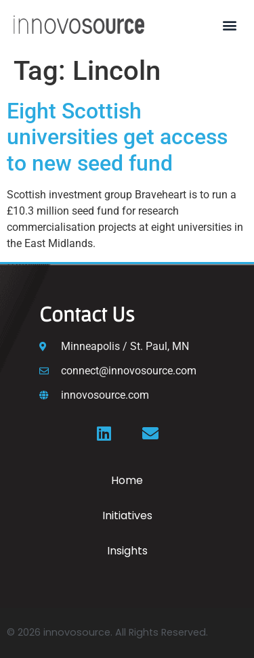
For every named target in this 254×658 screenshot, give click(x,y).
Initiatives (127, 515)
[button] (229, 25)
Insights (127, 550)
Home (127, 480)
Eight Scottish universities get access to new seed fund (117, 137)
